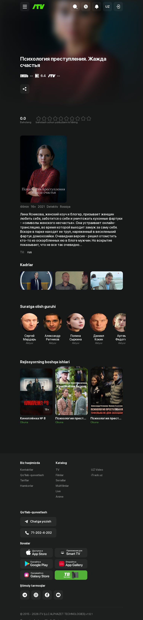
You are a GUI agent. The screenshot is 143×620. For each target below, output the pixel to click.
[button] (107, 6)
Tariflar (24, 480)
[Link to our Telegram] (24, 587)
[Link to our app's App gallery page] (71, 556)
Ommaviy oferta (30, 613)
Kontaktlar (26, 469)
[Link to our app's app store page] (36, 545)
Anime (59, 496)
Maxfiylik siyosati (55, 613)
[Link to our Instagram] (36, 587)
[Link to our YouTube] (58, 587)
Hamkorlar (26, 486)
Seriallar (61, 480)
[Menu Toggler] (24, 6)
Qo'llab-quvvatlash (32, 475)
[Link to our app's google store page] (36, 556)
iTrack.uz (97, 475)
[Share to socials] (24, 89)
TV (57, 469)
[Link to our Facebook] (47, 587)
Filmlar (60, 475)
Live (58, 491)
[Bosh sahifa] (38, 7)
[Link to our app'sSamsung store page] (36, 567)
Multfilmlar (62, 486)
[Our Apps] (71, 545)
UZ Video (97, 469)
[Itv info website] (71, 567)
